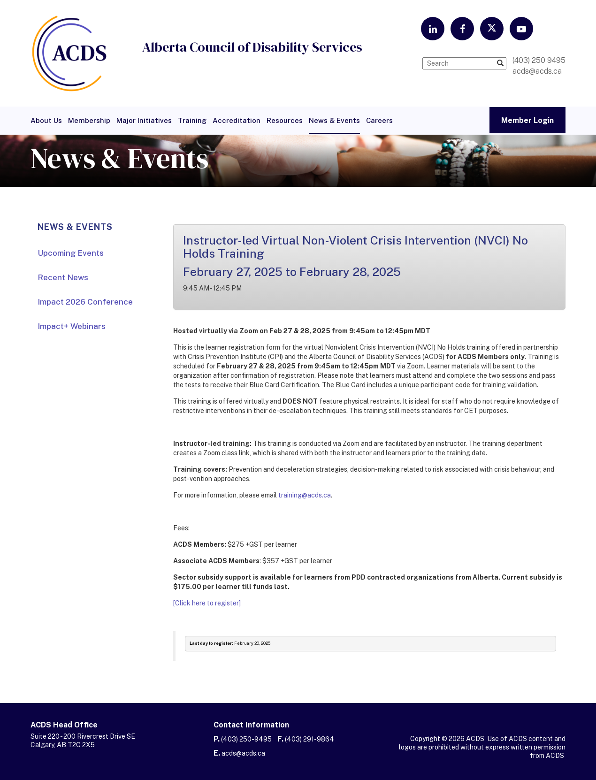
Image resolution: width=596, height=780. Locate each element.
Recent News (63, 277)
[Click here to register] (207, 603)
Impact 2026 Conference (85, 301)
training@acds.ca (304, 495)
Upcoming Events (71, 253)
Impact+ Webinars (72, 326)
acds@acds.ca (243, 753)
